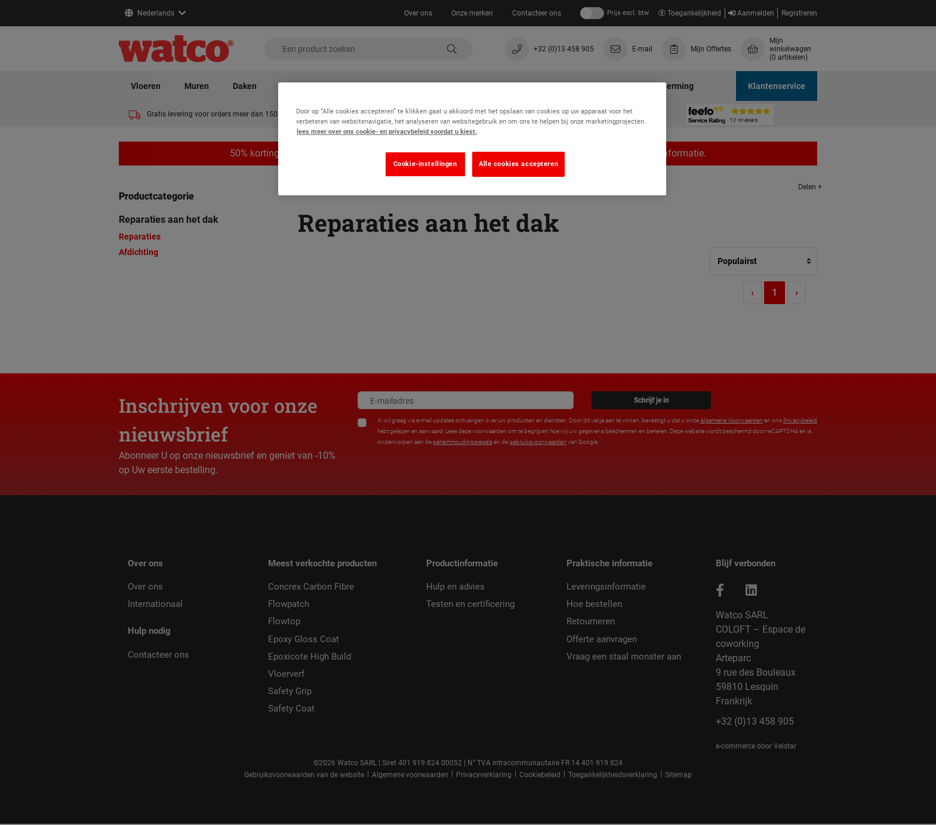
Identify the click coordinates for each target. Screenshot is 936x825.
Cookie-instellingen (425, 164)
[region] (472, 138)
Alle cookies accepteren (518, 164)
